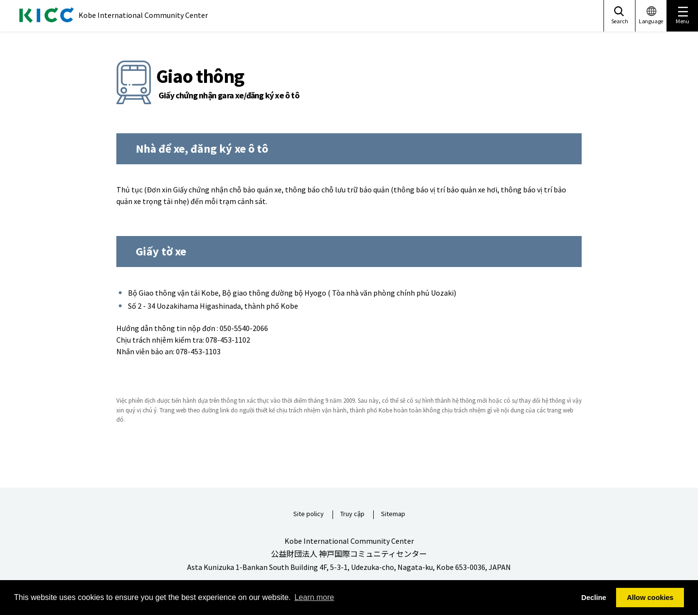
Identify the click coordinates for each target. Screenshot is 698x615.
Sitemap (393, 514)
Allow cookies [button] (650, 597)
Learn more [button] (314, 597)
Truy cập (352, 514)
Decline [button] (593, 597)
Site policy (308, 514)
